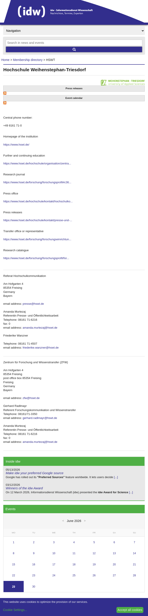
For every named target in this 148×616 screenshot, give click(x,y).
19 (94, 564)
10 (53, 553)
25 (74, 575)
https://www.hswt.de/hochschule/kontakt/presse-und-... (37, 220)
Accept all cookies (130, 610)
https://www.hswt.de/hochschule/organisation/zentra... (37, 163)
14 (134, 553)
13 (114, 553)
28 (134, 575)
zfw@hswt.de (31, 398)
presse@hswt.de (33, 303)
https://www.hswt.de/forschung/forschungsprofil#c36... (37, 182)
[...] (116, 477)
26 (94, 575)
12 (94, 553)
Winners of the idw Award (24, 488)
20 (114, 564)
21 (134, 564)
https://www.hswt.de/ (16, 144)
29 (13, 586)
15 (13, 564)
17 (53, 564)
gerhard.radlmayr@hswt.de (40, 418)
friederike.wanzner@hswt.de (41, 347)
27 (114, 575)
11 (74, 553)
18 (74, 564)
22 (13, 575)
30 (33, 586)
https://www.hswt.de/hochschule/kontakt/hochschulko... (38, 201)
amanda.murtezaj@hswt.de (40, 327)
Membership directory (28, 60)
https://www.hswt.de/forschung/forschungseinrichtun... (37, 239)
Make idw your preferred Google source (34, 473)
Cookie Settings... (15, 609)
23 (33, 575)
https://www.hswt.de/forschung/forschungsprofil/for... (36, 258)
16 (33, 564)
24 (53, 575)
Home (5, 60)
